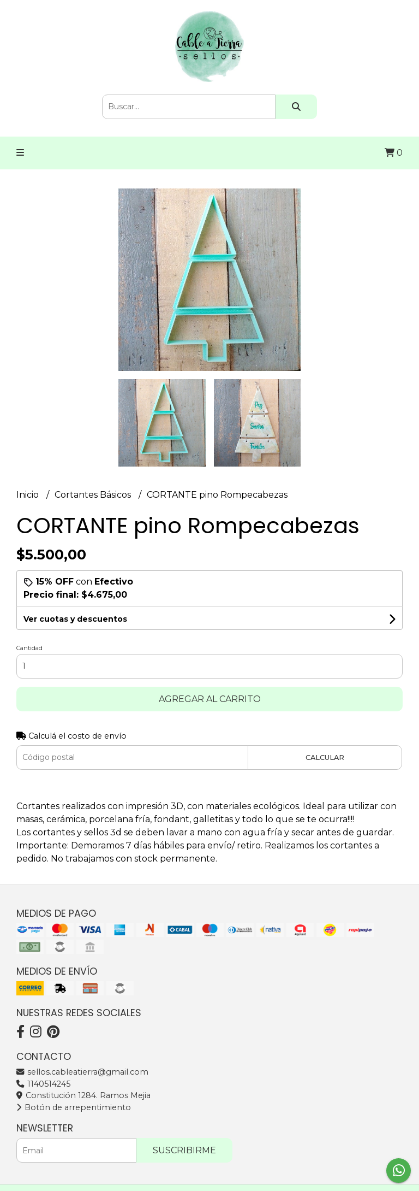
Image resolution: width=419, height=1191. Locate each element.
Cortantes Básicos (94, 495)
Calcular (325, 757)
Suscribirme (184, 1150)
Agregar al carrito (210, 699)
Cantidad (29, 648)
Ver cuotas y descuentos (75, 619)
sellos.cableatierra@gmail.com (82, 1072)
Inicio (28, 495)
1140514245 (43, 1084)
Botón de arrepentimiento (73, 1107)
